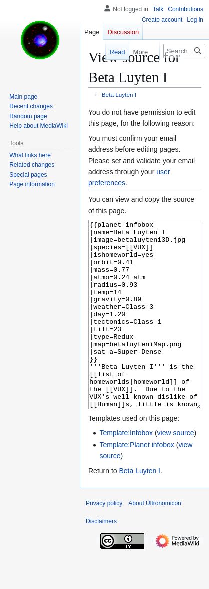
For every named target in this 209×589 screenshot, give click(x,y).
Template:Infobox (126, 470)
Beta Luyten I (119, 94)
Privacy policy (104, 540)
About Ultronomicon (154, 540)
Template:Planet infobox (136, 482)
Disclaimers (101, 558)
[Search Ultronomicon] (184, 51)
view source (175, 470)
